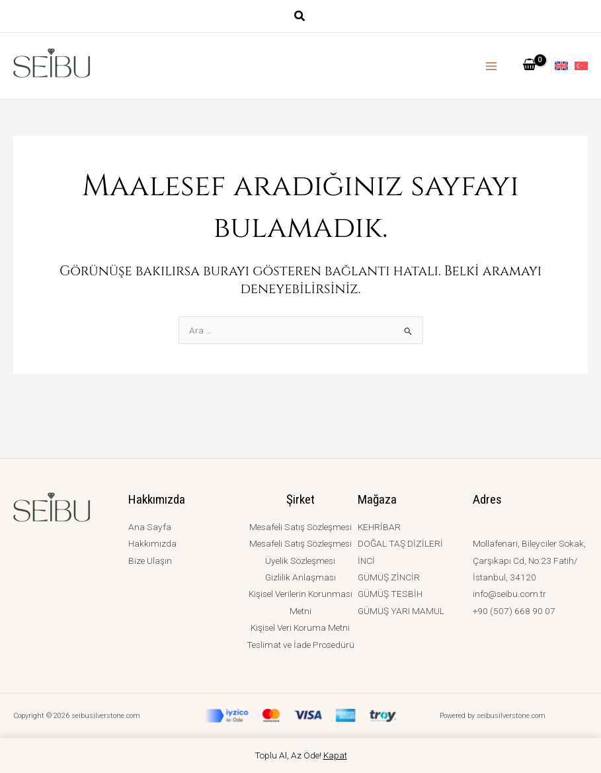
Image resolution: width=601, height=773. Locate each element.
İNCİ (366, 560)
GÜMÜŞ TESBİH (390, 593)
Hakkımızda (152, 543)
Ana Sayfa (149, 527)
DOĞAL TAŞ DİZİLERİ (400, 543)
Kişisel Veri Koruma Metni (300, 627)
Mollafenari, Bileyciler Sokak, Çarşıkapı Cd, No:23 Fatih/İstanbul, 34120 (529, 560)
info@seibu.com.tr (509, 593)
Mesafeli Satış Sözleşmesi (300, 527)
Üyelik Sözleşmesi (300, 560)
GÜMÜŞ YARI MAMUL (401, 611)
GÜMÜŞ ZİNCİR (389, 577)
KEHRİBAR (379, 527)
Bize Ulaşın (150, 560)
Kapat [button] (335, 755)
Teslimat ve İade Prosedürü (300, 644)
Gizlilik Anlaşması (300, 577)
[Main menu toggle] (491, 66)
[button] (300, 17)
